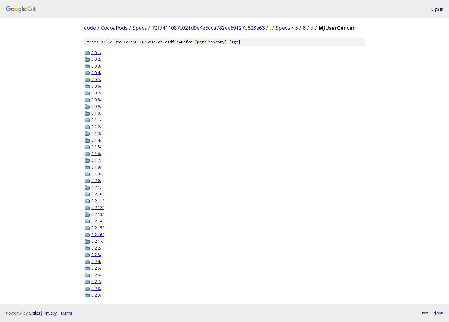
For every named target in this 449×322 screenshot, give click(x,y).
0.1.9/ (96, 174)
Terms (66, 313)
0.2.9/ (96, 295)
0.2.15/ (97, 227)
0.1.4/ (96, 140)
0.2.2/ (96, 248)
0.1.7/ (96, 160)
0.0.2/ (96, 59)
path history (210, 41)
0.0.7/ (96, 93)
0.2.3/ (96, 254)
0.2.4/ (96, 261)
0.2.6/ (96, 275)
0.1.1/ (96, 120)
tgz (234, 41)
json (438, 312)
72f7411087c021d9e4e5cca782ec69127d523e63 (208, 27)
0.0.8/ (96, 99)
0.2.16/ (97, 234)
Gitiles (34, 313)
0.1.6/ (96, 153)
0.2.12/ (97, 207)
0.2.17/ (97, 241)
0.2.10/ (97, 194)
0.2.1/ (96, 187)
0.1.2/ (96, 126)
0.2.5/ (96, 268)
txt (425, 312)
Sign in (437, 9)
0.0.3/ (96, 66)
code (90, 27)
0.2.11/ (97, 201)
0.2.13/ (97, 214)
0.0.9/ (96, 106)
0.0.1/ (96, 52)
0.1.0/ (96, 113)
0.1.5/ (96, 146)
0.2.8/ (96, 288)
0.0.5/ (96, 79)
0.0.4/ (96, 72)
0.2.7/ (96, 281)
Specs (140, 27)
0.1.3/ (96, 133)
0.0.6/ (96, 86)
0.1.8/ (96, 167)
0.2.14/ (97, 221)
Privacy (50, 313)
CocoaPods (114, 27)
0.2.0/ (96, 180)
